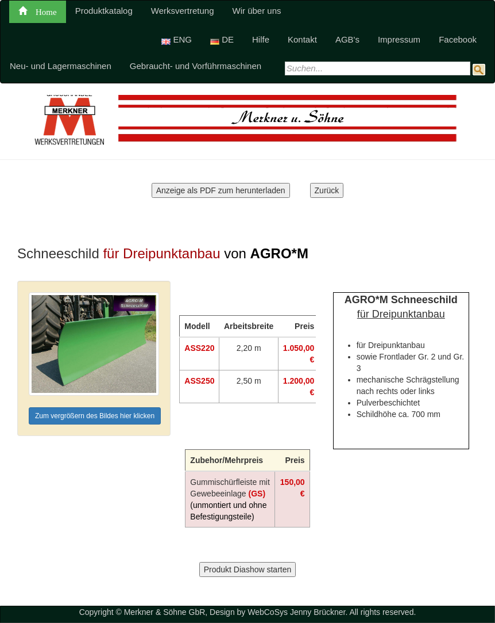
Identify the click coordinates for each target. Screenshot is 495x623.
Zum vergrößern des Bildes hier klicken (94, 416)
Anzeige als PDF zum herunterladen (220, 190)
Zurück (327, 190)
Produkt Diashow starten (248, 569)
